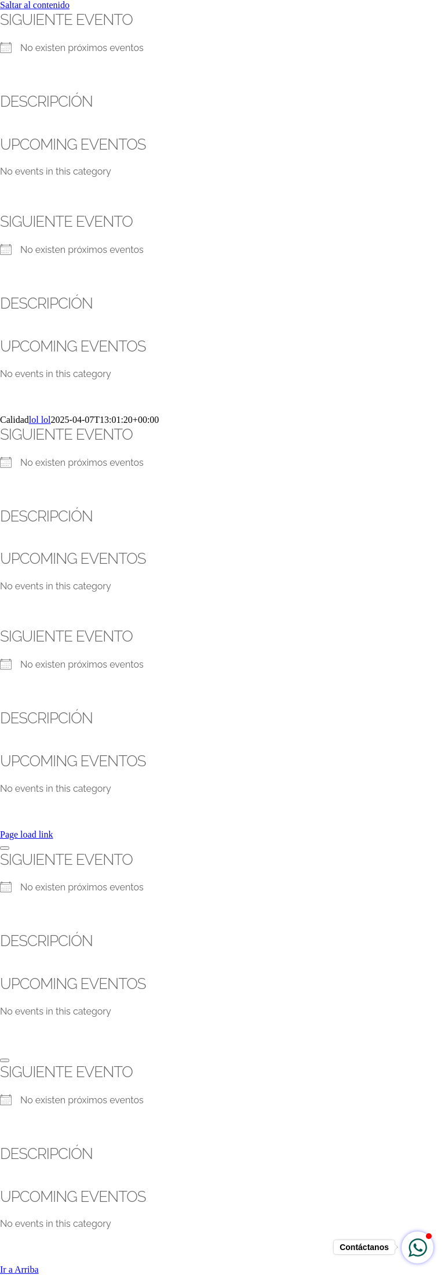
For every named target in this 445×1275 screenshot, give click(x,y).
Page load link (26, 834)
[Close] (4, 848)
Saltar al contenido (35, 5)
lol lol (40, 420)
